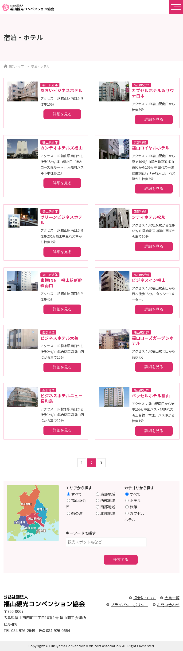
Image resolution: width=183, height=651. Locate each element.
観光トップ (16, 66)
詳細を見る (62, 114)
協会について (144, 597)
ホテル (133, 500)
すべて (74, 494)
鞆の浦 (74, 513)
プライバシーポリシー (129, 604)
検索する (120, 560)
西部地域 (106, 500)
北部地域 (106, 513)
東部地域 (106, 494)
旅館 (131, 507)
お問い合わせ (168, 604)
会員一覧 (171, 597)
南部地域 (106, 507)
